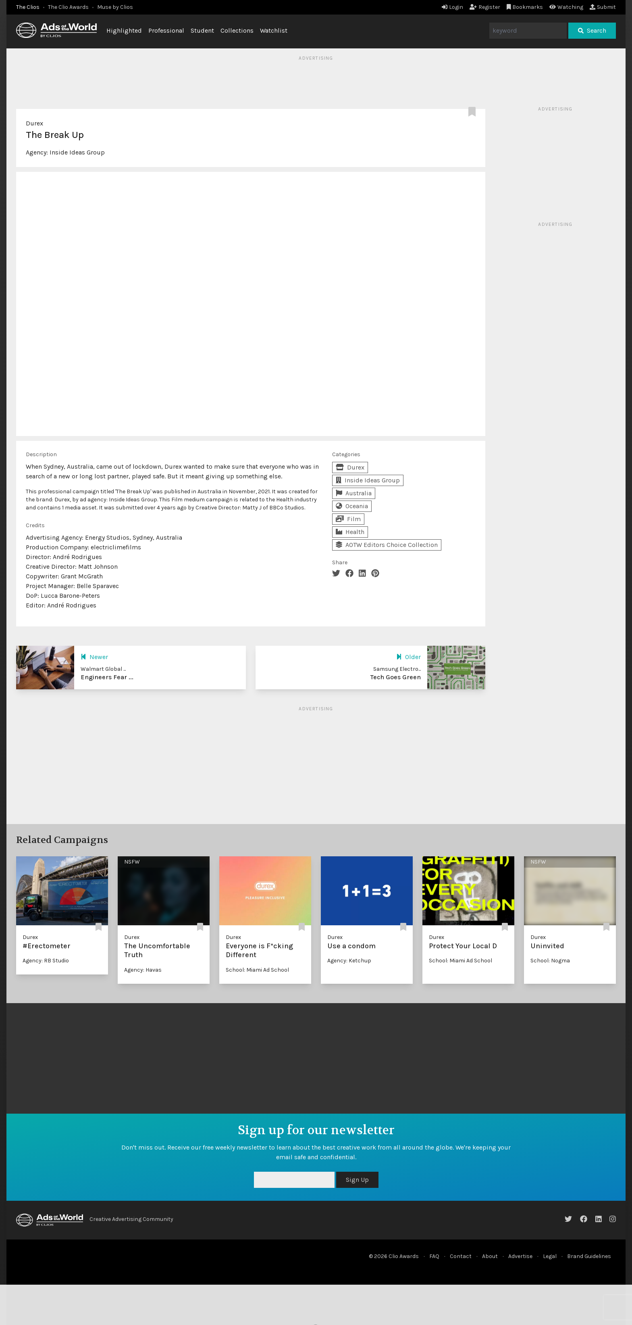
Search (592, 30)
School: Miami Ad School (257, 969)
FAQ (434, 1256)
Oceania (352, 506)
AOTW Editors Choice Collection (387, 545)
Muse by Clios (115, 7)
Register (485, 7)
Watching (566, 7)
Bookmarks (525, 7)
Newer (94, 657)
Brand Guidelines (589, 1256)
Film (348, 519)
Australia (354, 493)
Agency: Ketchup (349, 960)
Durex (34, 123)
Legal (550, 1256)
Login (452, 7)
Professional (166, 30)
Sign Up (357, 1179)
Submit (603, 7)
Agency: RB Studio (46, 960)
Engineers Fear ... (107, 677)
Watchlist (273, 30)
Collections (237, 30)
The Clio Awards (68, 7)
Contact (461, 1256)
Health (350, 532)
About (490, 1256)
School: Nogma (550, 960)
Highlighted (124, 30)
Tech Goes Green (395, 677)
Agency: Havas (143, 969)
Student (202, 30)
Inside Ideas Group (77, 152)
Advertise (520, 1256)
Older (408, 657)
